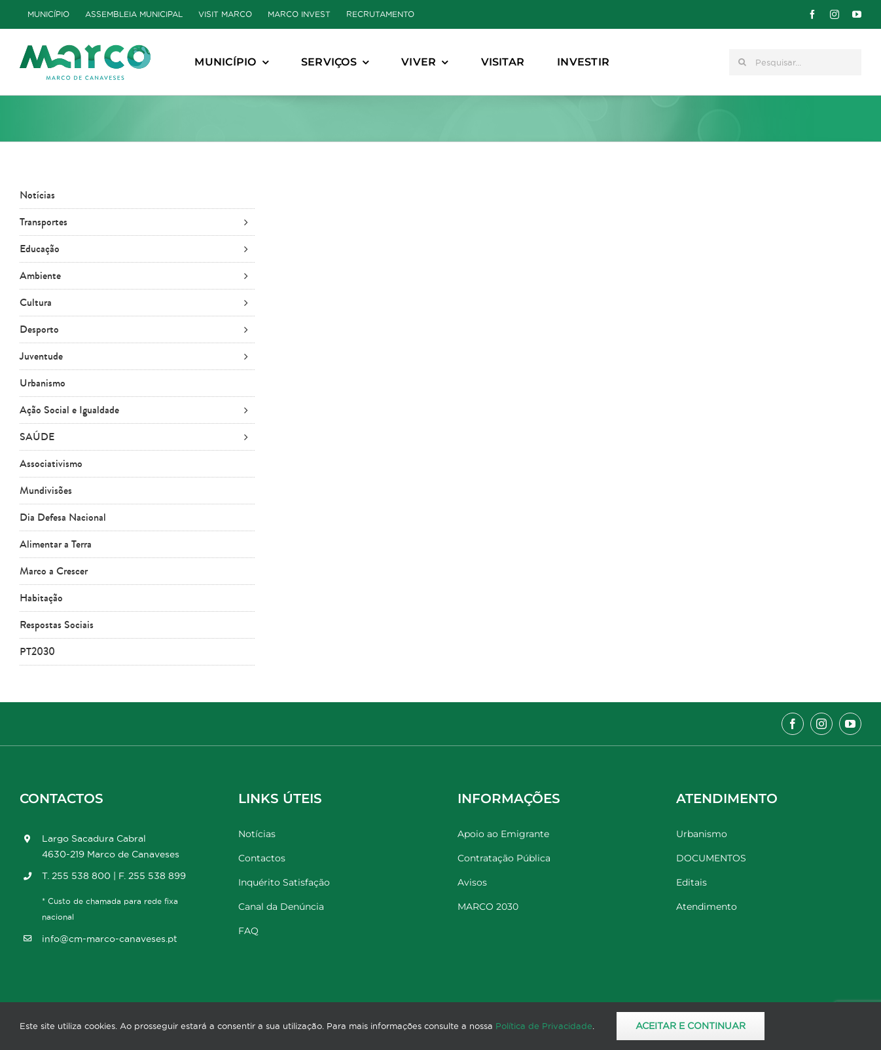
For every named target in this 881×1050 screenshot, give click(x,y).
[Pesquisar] (742, 62)
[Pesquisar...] (795, 62)
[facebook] (812, 14)
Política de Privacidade (543, 1025)
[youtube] (856, 14)
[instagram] (834, 14)
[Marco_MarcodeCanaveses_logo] (85, 50)
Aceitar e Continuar (691, 1026)
